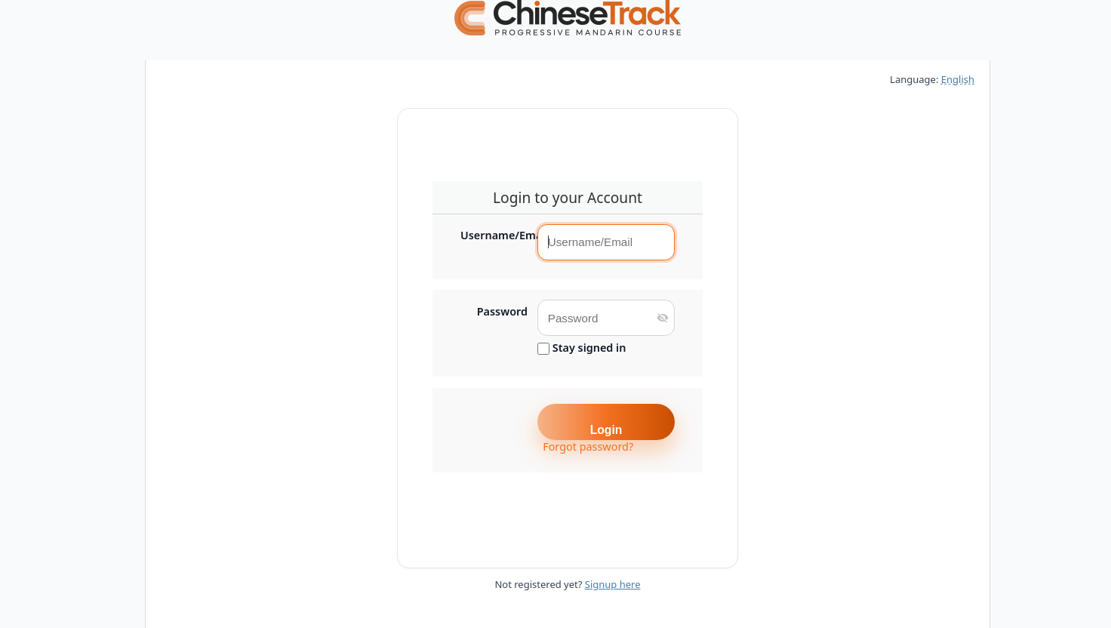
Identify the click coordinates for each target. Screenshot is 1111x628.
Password (502, 312)
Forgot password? (588, 446)
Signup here (613, 584)
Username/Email (494, 235)
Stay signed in (581, 348)
